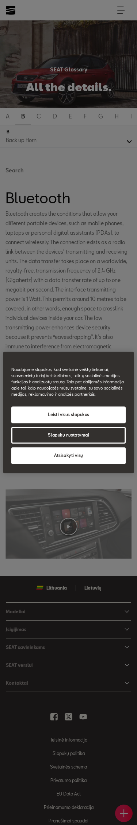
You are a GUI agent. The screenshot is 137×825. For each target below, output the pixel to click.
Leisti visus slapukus (68, 414)
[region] (68, 412)
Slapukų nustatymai (68, 435)
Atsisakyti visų (68, 455)
